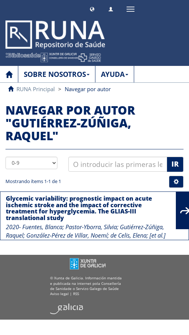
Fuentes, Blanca (42, 227)
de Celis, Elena (128, 235)
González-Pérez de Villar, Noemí (66, 235)
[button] (92, 8)
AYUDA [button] (114, 74)
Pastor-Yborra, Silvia (91, 227)
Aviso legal (59, 293)
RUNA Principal (35, 89)
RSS (76, 293)
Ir (175, 164)
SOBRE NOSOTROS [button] (57, 74)
